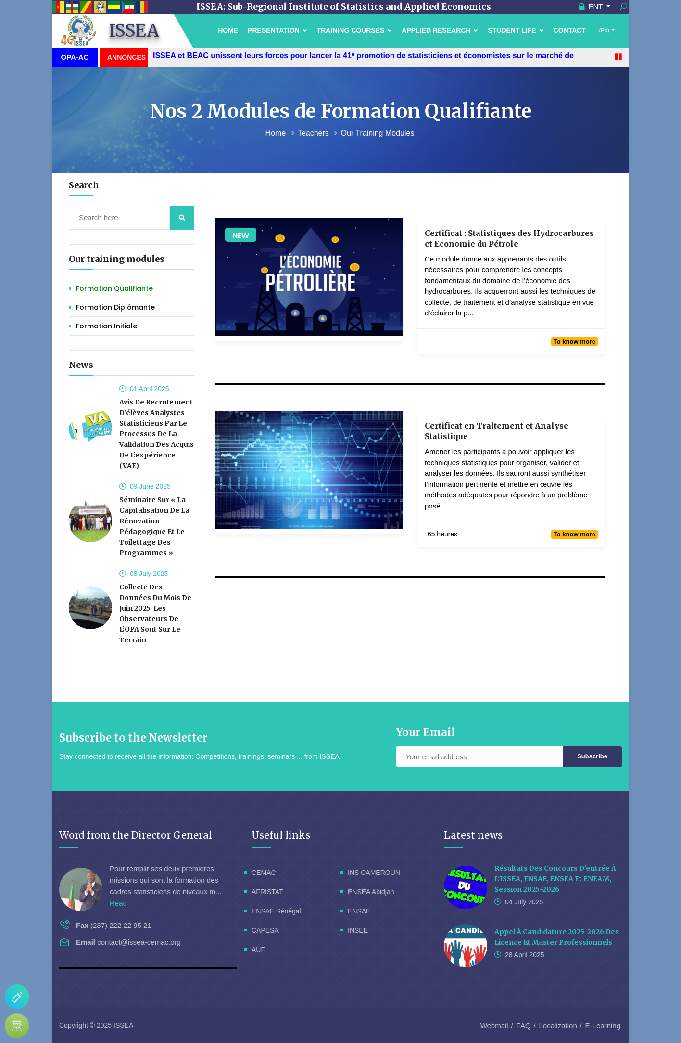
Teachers (314, 133)
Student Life (515, 30)
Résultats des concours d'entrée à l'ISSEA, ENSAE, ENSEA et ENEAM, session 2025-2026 (555, 879)
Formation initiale (106, 326)
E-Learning (602, 1025)
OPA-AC (74, 57)
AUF (258, 949)
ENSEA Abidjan (371, 892)
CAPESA (265, 930)
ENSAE (359, 911)
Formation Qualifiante (114, 288)
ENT (592, 6)
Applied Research (440, 30)
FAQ (524, 1025)
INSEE (358, 930)
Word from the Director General (135, 835)
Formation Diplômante (115, 307)
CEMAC (264, 872)
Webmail (494, 1025)
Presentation (277, 30)
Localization (558, 1025)
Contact (570, 30)
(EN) (604, 30)
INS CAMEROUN (374, 872)
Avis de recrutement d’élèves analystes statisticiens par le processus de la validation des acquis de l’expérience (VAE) (156, 434)
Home (228, 30)
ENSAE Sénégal (276, 911)
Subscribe (592, 756)
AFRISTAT (267, 892)
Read (118, 903)
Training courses (354, 30)
